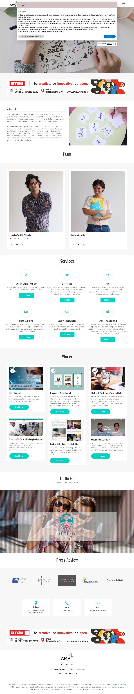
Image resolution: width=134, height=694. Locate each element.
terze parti (51, 19)
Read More (19, 407)
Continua (26, 295)
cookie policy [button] (26, 17)
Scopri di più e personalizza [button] (31, 36)
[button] (114, 5)
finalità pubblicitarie (30, 23)
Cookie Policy (72, 673)
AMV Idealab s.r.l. (61, 669)
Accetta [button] (109, 36)
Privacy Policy (62, 673)
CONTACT (123, 3)
